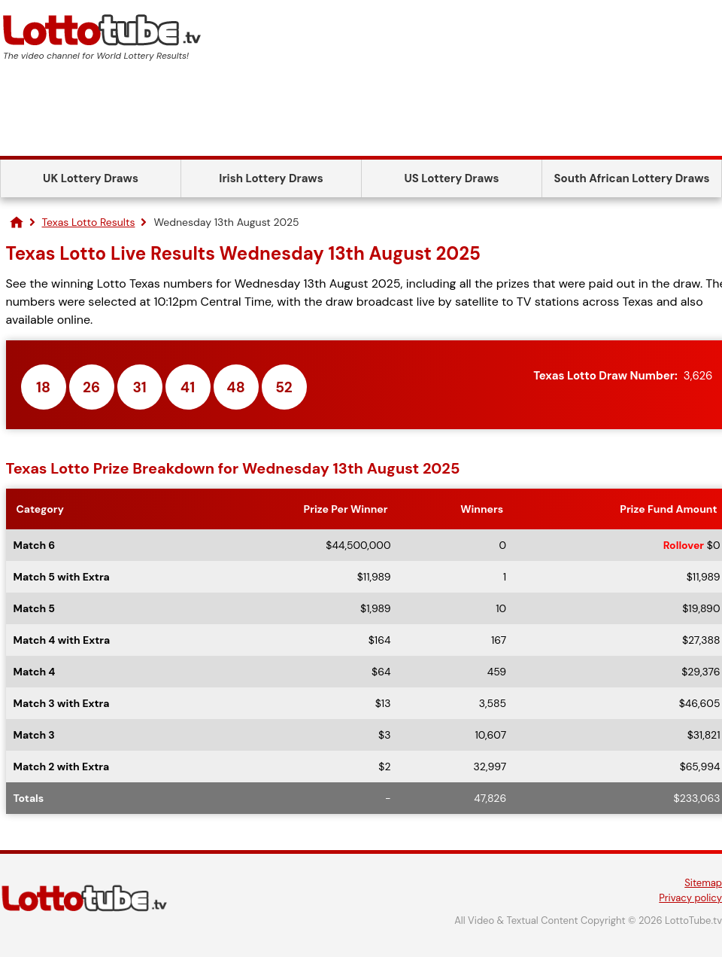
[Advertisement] (361, 114)
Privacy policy (690, 897)
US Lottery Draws (451, 178)
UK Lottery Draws (90, 178)
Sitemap (703, 882)
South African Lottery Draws (632, 178)
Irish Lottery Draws (271, 178)
